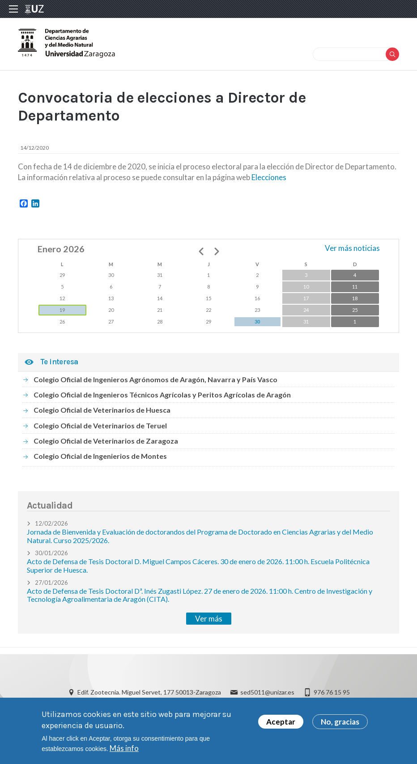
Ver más (208, 618)
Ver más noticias (352, 248)
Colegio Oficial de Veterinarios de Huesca (102, 410)
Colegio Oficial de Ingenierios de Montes (100, 456)
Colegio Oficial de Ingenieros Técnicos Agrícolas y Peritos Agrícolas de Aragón (162, 394)
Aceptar (280, 724)
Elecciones (268, 177)
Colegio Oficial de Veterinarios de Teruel (100, 425)
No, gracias (340, 724)
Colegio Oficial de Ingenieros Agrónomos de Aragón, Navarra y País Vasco (155, 379)
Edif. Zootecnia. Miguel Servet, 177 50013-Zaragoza (149, 692)
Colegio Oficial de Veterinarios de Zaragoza (106, 440)
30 (257, 321)
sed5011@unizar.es (267, 692)
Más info (124, 750)
